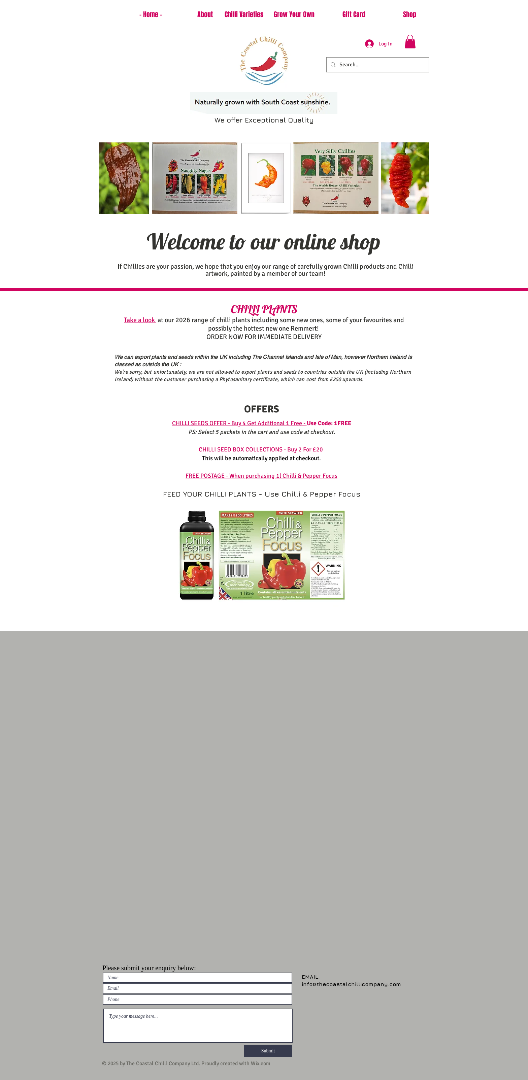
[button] (410, 41)
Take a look (140, 320)
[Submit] (268, 1051)
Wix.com (260, 1063)
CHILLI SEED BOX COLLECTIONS (241, 449)
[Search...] (377, 65)
